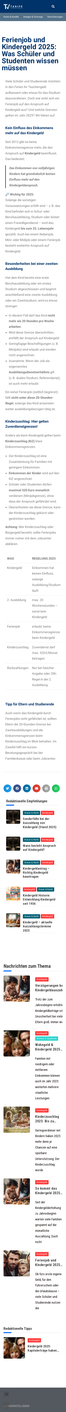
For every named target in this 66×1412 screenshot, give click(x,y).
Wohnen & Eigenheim (47, 1038)
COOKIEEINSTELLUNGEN (16, 1406)
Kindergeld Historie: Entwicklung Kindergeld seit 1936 (39, 899)
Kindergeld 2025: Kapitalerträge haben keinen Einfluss (42, 1350)
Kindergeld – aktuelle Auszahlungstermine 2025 (37, 926)
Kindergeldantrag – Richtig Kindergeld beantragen (36, 873)
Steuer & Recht (31, 812)
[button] (53, 6)
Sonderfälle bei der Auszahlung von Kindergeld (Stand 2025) (39, 823)
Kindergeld (47, 812)
